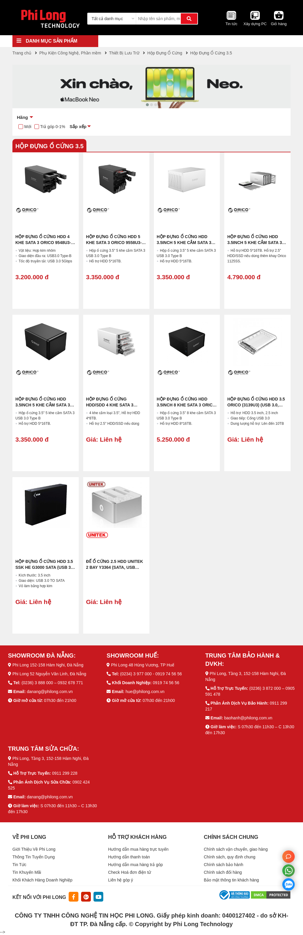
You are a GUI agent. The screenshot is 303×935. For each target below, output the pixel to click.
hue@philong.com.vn (145, 691)
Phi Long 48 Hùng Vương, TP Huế (142, 665)
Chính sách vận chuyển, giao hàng (236, 849)
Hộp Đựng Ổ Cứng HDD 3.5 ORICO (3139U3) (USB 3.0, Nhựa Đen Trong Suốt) (256, 405)
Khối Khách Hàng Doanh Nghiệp (42, 880)
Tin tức (231, 24)
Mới (27, 126)
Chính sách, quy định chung (229, 857)
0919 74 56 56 (166, 682)
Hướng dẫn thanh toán (129, 857)
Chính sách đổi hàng (223, 872)
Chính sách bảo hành (223, 864)
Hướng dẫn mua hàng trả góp (135, 864)
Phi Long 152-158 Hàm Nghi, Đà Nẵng (47, 665)
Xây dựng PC (255, 24)
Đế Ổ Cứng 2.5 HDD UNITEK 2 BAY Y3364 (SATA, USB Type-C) (114, 567)
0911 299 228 (65, 773)
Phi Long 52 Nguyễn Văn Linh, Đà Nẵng (49, 673)
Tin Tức (19, 864)
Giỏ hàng (279, 24)
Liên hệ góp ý (120, 880)
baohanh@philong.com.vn (248, 718)
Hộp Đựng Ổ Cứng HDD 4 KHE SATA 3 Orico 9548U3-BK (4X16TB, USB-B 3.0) (43, 242)
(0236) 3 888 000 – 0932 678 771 (52, 682)
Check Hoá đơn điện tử (129, 872)
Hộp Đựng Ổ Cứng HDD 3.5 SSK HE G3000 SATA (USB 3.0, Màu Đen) (45, 567)
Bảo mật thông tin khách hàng (231, 880)
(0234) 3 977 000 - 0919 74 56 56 (151, 673)
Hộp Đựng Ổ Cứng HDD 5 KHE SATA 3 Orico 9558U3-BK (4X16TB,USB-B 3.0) (114, 242)
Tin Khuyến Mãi (26, 872)
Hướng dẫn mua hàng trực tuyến (138, 849)
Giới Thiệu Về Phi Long (33, 849)
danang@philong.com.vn (50, 691)
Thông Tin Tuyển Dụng (33, 857)
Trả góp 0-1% (52, 126)
